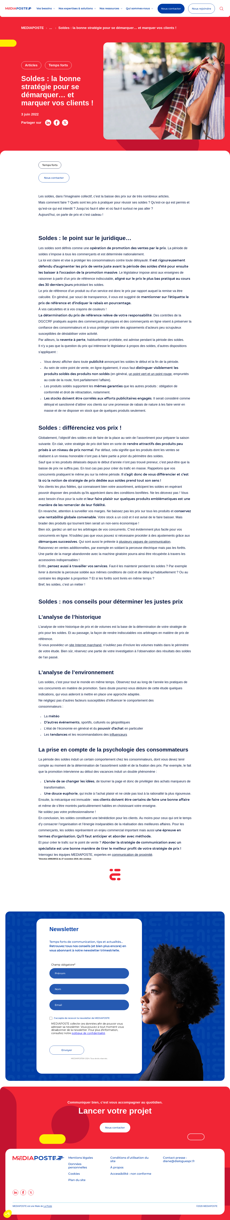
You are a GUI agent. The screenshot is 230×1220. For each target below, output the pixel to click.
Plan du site (77, 1180)
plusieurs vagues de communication (144, 541)
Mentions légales (80, 1157)
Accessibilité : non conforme (130, 1173)
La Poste (47, 1206)
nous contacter (54, 177)
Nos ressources (109, 8)
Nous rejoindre (201, 8)
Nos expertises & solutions (76, 8)
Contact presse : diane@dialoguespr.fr (179, 1159)
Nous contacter (171, 8)
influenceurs (118, 734)
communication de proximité (132, 854)
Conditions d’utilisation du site (129, 1159)
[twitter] (31, 1192)
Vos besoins (44, 8)
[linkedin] (15, 1192)
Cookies (74, 1173)
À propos (116, 1167)
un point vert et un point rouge (150, 374)
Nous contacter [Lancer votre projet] (115, 1127)
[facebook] (23, 1192)
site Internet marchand (85, 645)
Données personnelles (77, 1165)
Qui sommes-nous (138, 8)
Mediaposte (32, 28)
